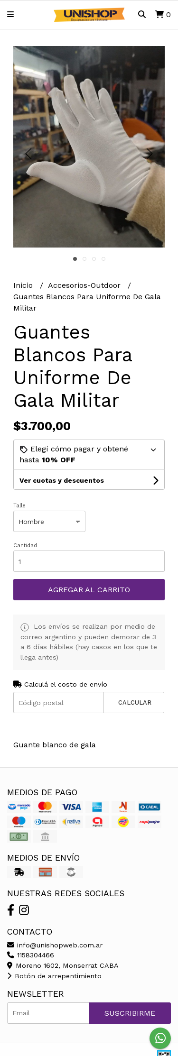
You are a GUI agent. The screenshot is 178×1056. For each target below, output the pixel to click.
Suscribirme (129, 1013)
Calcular (134, 702)
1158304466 (30, 955)
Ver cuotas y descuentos (61, 480)
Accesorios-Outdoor (85, 285)
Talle (19, 506)
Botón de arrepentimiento (54, 976)
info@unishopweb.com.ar (55, 945)
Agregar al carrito (89, 589)
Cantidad (25, 545)
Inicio (24, 285)
